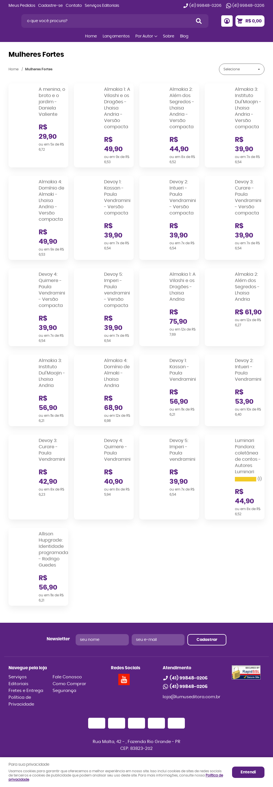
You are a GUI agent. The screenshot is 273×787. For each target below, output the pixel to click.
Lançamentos (116, 36)
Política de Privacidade (21, 700)
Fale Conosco (67, 677)
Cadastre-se (50, 6)
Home (91, 36)
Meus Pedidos (22, 6)
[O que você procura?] (199, 21)
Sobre (168, 36)
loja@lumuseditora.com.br (191, 697)
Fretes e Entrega (26, 691)
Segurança (64, 691)
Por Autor (144, 36)
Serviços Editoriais (102, 6)
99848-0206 (205, 6)
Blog (184, 36)
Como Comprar (69, 684)
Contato (74, 6)
